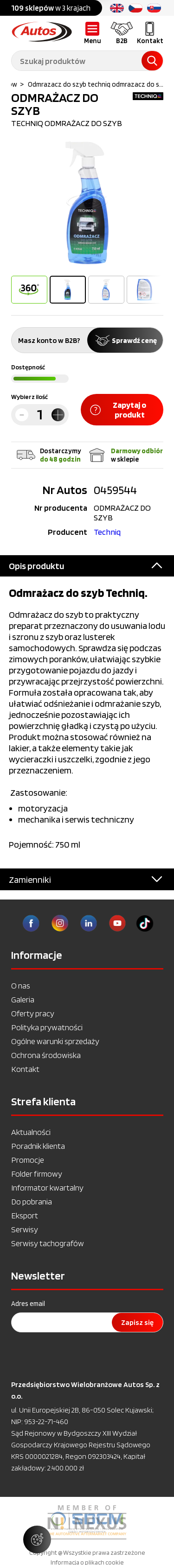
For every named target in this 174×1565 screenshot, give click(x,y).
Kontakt (25, 1069)
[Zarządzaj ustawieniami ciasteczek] (37, 1539)
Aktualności (31, 1132)
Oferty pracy (32, 1013)
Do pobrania (31, 1201)
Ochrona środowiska (46, 1055)
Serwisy (24, 1229)
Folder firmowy (36, 1174)
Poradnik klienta (38, 1146)
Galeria (22, 999)
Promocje (27, 1160)
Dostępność (28, 367)
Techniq (107, 532)
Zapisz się (137, 1322)
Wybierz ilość (29, 396)
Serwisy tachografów (47, 1243)
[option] (87, 202)
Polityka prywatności (47, 1027)
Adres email (28, 1303)
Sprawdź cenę (125, 340)
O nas (20, 985)
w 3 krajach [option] (50, 8)
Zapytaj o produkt (118, 409)
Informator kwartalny (47, 1187)
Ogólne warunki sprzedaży (55, 1041)
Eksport (24, 1215)
